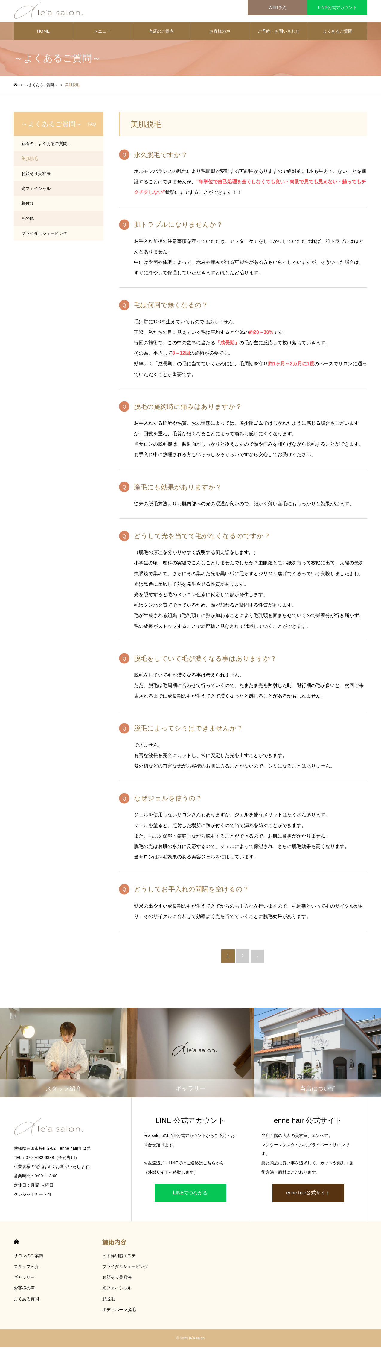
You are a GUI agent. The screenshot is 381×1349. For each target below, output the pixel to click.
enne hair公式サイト (308, 1194)
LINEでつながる (190, 1194)
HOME (43, 33)
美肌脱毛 (29, 160)
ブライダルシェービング (44, 235)
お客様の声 (219, 33)
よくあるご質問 (337, 33)
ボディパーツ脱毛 (119, 1311)
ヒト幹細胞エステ (119, 1257)
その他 (27, 220)
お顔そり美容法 (36, 175)
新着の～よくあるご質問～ (46, 145)
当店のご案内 (161, 33)
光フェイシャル (36, 190)
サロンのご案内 (28, 1257)
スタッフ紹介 (26, 1268)
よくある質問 (26, 1300)
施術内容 (114, 1244)
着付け (27, 205)
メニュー (102, 33)
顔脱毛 (108, 1300)
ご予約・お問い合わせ (279, 33)
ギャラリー (24, 1279)
